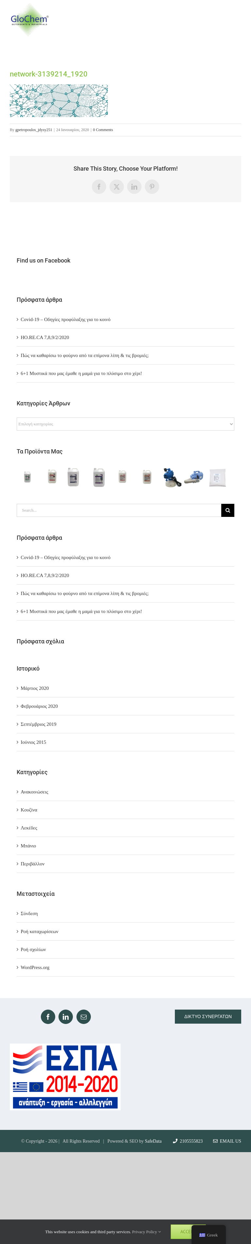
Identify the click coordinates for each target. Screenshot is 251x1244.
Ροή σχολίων (33, 949)
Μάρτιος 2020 (35, 688)
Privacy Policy (146, 1231)
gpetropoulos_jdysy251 (33, 130)
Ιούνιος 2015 (33, 742)
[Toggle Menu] (235, 20)
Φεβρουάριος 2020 (39, 706)
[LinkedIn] (66, 1017)
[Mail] (83, 1017)
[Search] (227, 510)
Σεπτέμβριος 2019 (38, 724)
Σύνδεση (29, 913)
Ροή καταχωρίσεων (39, 931)
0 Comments (103, 130)
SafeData (153, 1141)
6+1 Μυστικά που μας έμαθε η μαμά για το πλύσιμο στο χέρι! (81, 373)
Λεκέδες (29, 827)
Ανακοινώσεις (34, 791)
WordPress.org (35, 967)
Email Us (227, 1141)
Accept (188, 1232)
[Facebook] (48, 1017)
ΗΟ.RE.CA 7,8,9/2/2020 (45, 337)
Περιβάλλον (32, 863)
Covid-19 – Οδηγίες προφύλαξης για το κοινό (65, 319)
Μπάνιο (28, 845)
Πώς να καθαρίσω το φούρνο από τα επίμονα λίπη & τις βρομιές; (85, 355)
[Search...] (119, 510)
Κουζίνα (29, 809)
